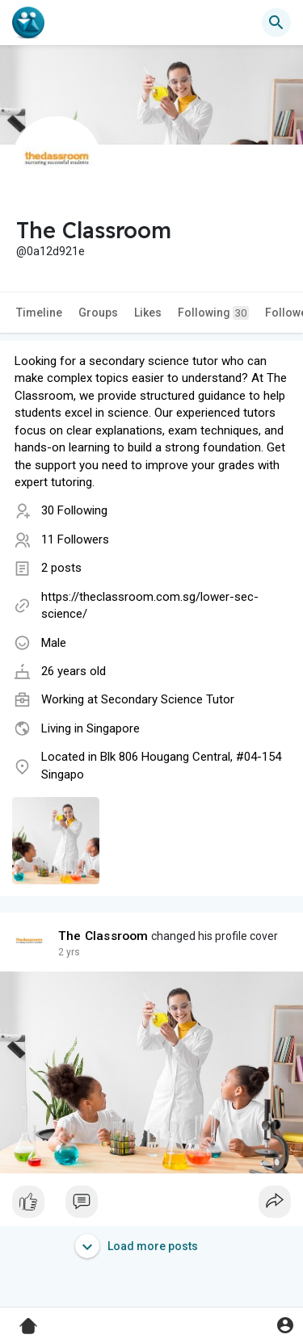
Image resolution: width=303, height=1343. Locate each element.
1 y (64, 952)
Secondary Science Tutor (167, 699)
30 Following (74, 510)
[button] (276, 22)
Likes (148, 312)
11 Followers (75, 539)
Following (213, 313)
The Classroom (103, 936)
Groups (98, 312)
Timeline (39, 312)
